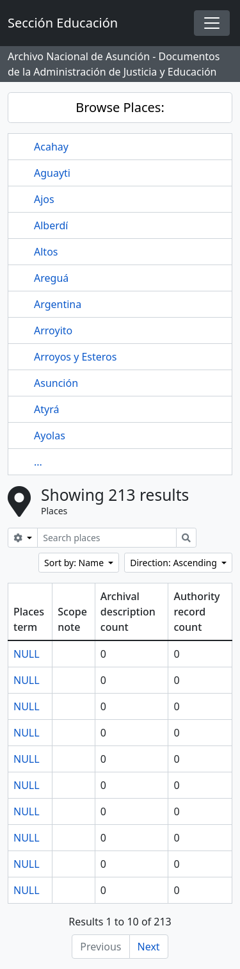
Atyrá (46, 409)
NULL (26, 654)
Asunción (56, 383)
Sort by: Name (75, 563)
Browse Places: (120, 107)
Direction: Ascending (174, 563)
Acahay (51, 147)
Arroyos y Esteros (75, 357)
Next (149, 947)
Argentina (57, 304)
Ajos (44, 199)
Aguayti (52, 173)
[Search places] (107, 538)
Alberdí (51, 225)
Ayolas (49, 435)
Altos (46, 252)
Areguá (51, 278)
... (38, 462)
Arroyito (53, 330)
